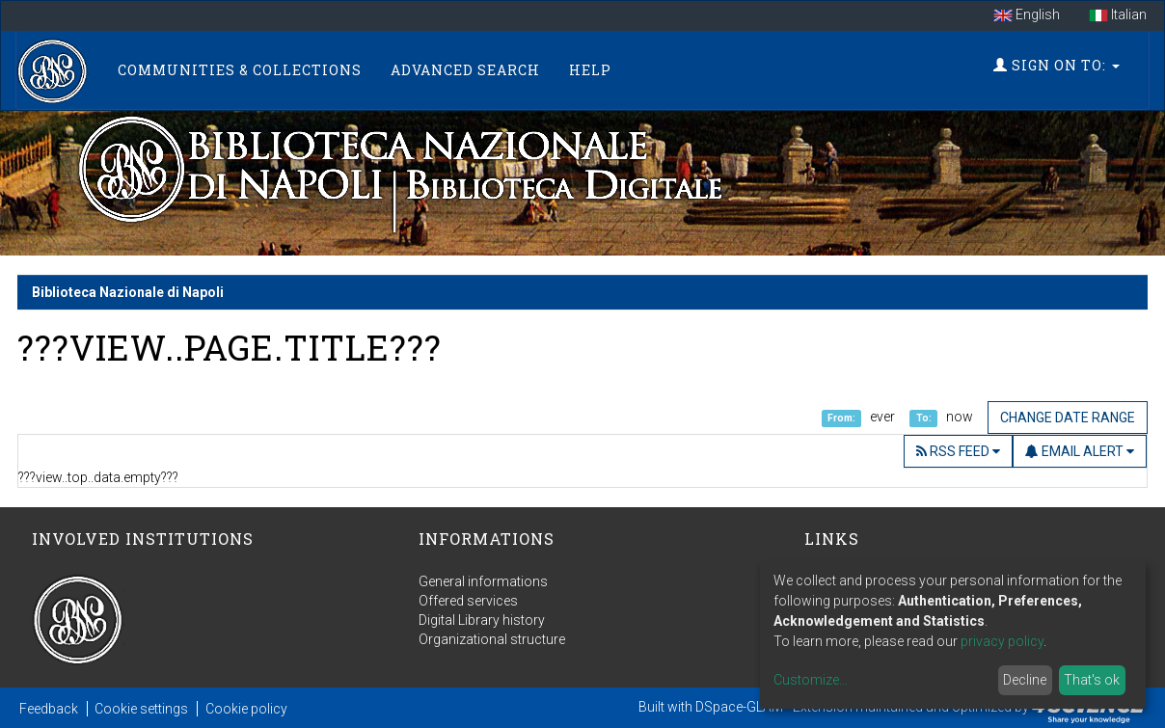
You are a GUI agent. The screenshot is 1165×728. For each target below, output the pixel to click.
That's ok (1092, 680)
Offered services (468, 600)
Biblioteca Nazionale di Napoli (128, 292)
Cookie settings (141, 708)
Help (590, 70)
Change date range (1067, 417)
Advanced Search (465, 70)
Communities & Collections (240, 70)
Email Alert (1079, 451)
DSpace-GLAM (739, 707)
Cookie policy (246, 708)
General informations (483, 581)
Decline (1024, 680)
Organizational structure (492, 639)
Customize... (810, 680)
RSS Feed (958, 451)
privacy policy (1002, 641)
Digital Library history (482, 620)
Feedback (48, 708)
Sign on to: (1056, 65)
